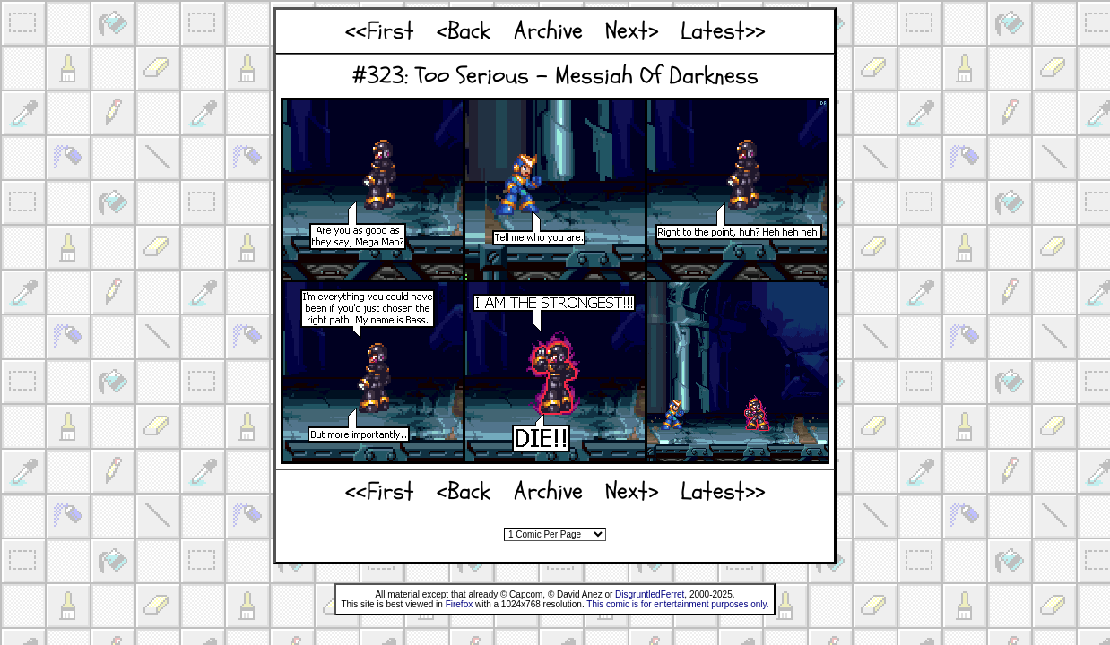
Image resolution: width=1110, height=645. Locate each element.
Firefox (459, 604)
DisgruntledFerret (649, 594)
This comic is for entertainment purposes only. (677, 604)
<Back (463, 30)
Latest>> (723, 30)
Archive (548, 30)
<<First (379, 30)
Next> (631, 30)
